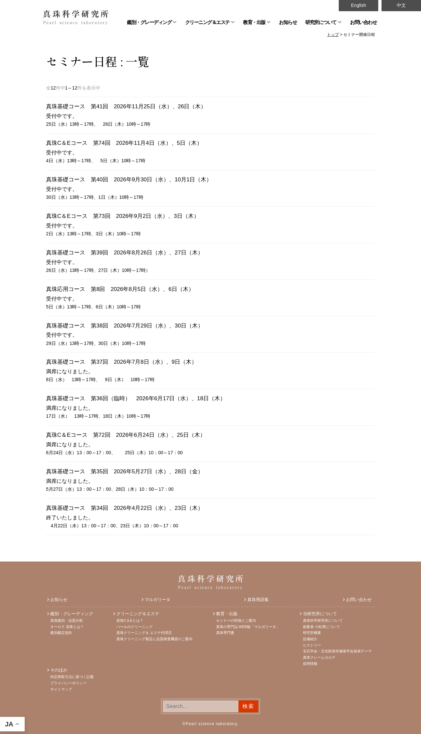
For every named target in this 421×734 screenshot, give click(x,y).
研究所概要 (312, 633)
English (358, 5)
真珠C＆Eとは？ (129, 620)
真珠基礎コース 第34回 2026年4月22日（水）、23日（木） (124, 508)
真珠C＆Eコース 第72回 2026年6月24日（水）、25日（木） (126, 435)
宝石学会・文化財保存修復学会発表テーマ (337, 651)
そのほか (58, 670)
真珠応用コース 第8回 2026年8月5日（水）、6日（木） (120, 289)
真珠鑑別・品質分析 (66, 620)
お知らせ (288, 22)
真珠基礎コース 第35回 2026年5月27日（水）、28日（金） (124, 471)
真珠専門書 (225, 633)
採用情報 (310, 664)
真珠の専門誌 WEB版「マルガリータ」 (248, 627)
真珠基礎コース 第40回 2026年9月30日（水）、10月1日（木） (129, 179)
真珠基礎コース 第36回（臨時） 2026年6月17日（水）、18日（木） (138, 398)
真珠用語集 (258, 599)
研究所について (320, 22)
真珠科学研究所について (323, 620)
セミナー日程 (81, 60)
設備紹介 (310, 639)
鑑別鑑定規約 (61, 633)
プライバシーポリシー (68, 683)
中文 (401, 5)
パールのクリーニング (134, 627)
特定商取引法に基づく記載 (72, 677)
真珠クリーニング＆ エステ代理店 (144, 633)
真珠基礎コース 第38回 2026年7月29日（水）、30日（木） (124, 326)
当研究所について (320, 613)
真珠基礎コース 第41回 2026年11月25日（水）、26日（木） (126, 106)
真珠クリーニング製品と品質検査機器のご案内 (154, 639)
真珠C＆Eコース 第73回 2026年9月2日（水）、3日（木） (122, 216)
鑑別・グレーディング (149, 22)
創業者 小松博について (321, 627)
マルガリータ (157, 599)
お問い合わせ (363, 22)
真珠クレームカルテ (319, 657)
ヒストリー (312, 645)
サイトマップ (61, 689)
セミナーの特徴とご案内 (236, 620)
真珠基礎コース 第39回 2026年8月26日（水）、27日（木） (124, 252)
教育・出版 (254, 22)
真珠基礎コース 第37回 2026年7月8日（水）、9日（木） (121, 362)
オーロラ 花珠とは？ (67, 627)
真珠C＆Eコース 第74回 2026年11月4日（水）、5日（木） (124, 143)
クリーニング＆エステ (207, 22)
